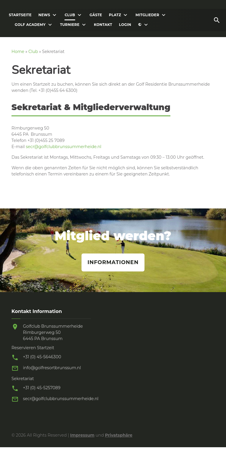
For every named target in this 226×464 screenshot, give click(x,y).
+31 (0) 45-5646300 (42, 356)
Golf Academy (30, 25)
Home (17, 51)
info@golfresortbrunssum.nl (52, 367)
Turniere (69, 25)
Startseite (20, 15)
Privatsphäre (118, 435)
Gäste (95, 15)
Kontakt (103, 25)
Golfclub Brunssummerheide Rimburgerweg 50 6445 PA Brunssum (53, 332)
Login (125, 25)
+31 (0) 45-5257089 (41, 387)
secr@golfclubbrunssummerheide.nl (64, 146)
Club (70, 15)
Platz (115, 15)
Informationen (112, 262)
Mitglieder (147, 15)
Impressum (82, 435)
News (44, 15)
